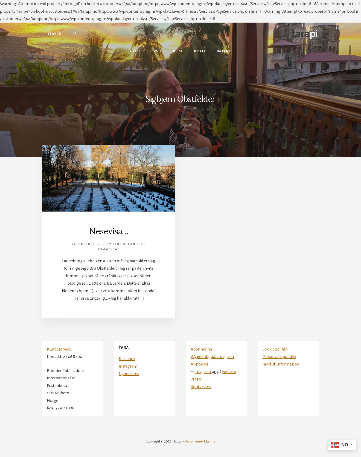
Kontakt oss (201, 386)
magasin (203, 371)
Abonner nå (201, 349)
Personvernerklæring (200, 441)
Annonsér (200, 364)
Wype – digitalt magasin (212, 356)
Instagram (128, 366)
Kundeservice (59, 349)
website (229, 371)
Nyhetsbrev (129, 373)
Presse (196, 379)
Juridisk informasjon (280, 364)
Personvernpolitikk (279, 356)
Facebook (127, 358)
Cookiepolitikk (275, 349)
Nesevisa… (108, 231)
